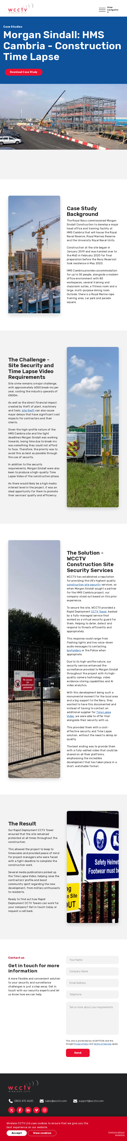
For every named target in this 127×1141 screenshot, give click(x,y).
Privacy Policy (81, 1044)
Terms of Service (103, 1044)
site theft (28, 410)
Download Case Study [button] (24, 72)
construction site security (84, 584)
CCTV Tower (99, 611)
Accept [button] (17, 1133)
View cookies (42, 1133)
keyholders (74, 650)
